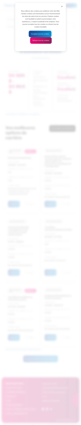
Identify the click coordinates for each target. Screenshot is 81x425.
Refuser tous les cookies (41, 40)
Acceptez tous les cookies (40, 34)
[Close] (62, 6)
